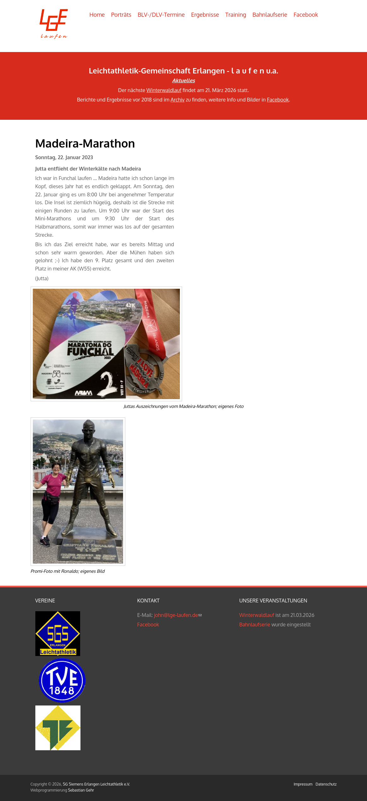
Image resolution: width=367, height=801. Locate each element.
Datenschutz (326, 784)
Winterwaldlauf (163, 90)
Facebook (305, 14)
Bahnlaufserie (269, 14)
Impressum (303, 784)
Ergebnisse (205, 14)
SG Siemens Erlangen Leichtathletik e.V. (96, 784)
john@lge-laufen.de (178, 615)
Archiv (178, 99)
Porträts (121, 14)
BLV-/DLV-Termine (161, 14)
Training (235, 14)
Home (97, 14)
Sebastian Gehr (81, 790)
